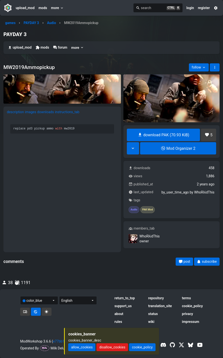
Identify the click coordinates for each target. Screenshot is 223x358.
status (153, 314)
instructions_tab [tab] (67, 112)
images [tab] (30, 112)
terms (186, 298)
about (119, 314)
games (10, 23)
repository (156, 298)
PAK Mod (147, 209)
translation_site (160, 306)
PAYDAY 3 (31, 23)
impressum (190, 322)
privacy (187, 314)
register (204, 8)
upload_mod (25, 8)
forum (60, 47)
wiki (151, 322)
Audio (51, 23)
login (190, 8)
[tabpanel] (62, 167)
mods (43, 8)
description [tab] (15, 112)
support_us (123, 306)
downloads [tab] (45, 112)
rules (118, 322)
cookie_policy (192, 306)
